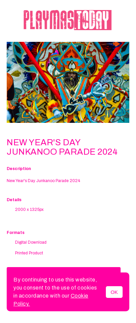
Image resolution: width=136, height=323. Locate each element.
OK (114, 292)
